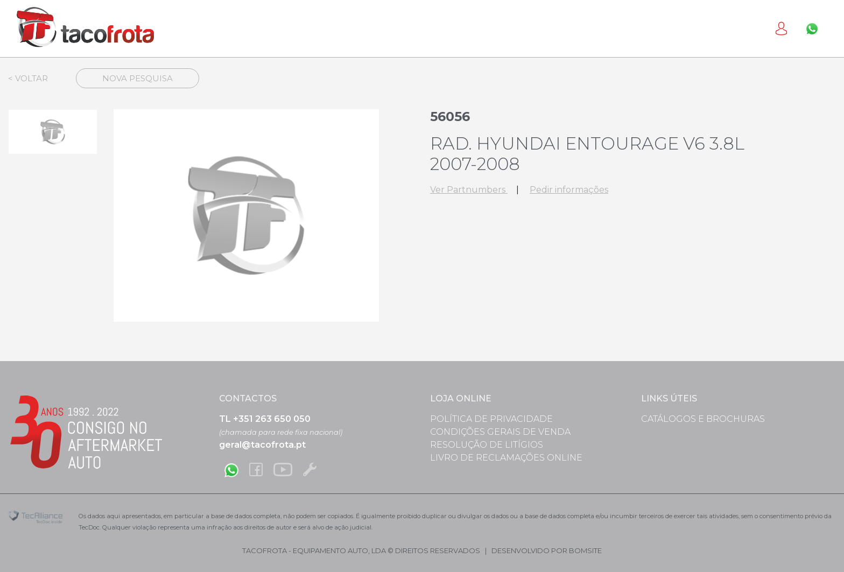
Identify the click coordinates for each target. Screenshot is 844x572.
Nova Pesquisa (137, 78)
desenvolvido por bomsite (546, 550)
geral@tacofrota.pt (262, 445)
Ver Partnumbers (469, 190)
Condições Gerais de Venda (500, 432)
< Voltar (28, 78)
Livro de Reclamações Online (506, 458)
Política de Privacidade (491, 419)
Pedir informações (569, 190)
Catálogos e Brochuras (703, 419)
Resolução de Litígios (486, 445)
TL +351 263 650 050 (265, 419)
